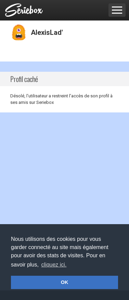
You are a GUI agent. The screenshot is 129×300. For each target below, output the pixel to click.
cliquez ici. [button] (54, 265)
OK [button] (64, 282)
